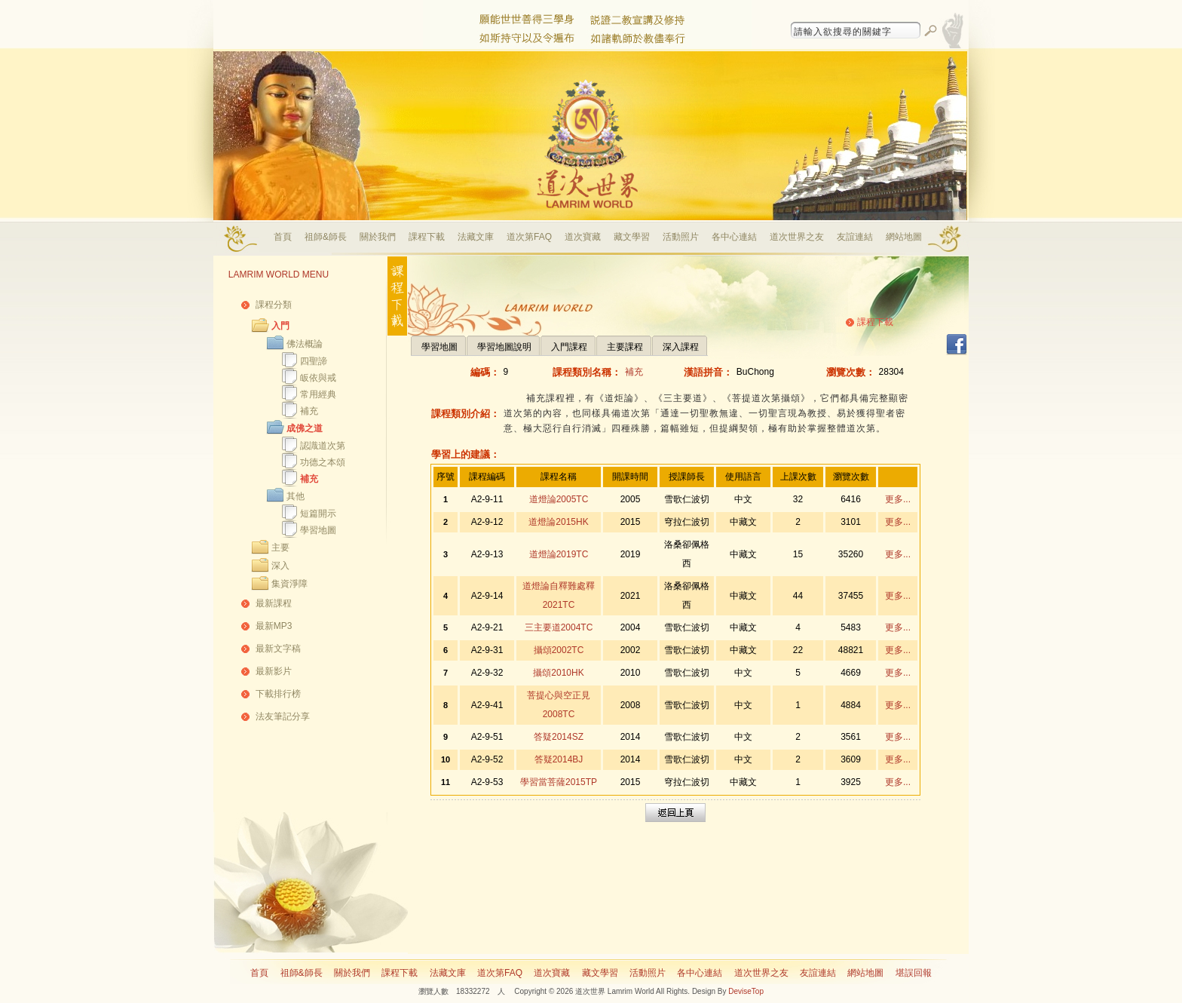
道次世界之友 (797, 237)
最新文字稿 (278, 648)
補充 (309, 411)
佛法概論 (304, 344)
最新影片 (274, 671)
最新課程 (274, 603)
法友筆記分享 (283, 716)
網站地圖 (904, 237)
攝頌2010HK (558, 672)
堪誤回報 (914, 973)
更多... (898, 499)
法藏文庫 (476, 237)
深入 (280, 565)
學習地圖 (318, 530)
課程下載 (427, 237)
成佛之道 (304, 428)
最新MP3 (274, 626)
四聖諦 (313, 361)
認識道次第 (322, 445)
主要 (280, 547)
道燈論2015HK (558, 522)
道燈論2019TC (559, 554)
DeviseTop (746, 991)
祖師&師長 (326, 237)
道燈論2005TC (559, 499)
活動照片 (681, 237)
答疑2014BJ (558, 759)
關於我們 (378, 237)
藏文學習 (632, 237)
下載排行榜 (278, 694)
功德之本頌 (322, 462)
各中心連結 (734, 237)
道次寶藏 (583, 237)
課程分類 (274, 304)
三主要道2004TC (559, 627)
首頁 (283, 237)
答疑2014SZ (558, 737)
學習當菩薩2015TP (558, 782)
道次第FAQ (529, 237)
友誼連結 (855, 237)
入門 (280, 326)
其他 (295, 496)
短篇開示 (318, 513)
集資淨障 (289, 583)
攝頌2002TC (559, 650)
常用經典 (318, 394)
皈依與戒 (318, 378)
